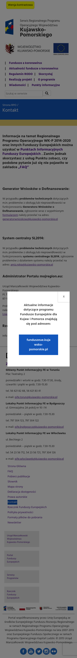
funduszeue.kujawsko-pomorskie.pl (39, 344)
